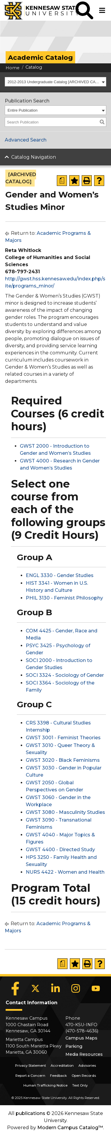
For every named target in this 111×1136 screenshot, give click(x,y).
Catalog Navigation (33, 157)
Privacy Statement (30, 1065)
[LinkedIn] (55, 988)
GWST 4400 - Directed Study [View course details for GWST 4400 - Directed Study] (60, 849)
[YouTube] (95, 988)
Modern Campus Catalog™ (70, 1127)
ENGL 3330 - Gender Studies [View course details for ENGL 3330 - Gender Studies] (60, 575)
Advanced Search (25, 140)
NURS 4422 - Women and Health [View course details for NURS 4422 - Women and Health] (65, 872)
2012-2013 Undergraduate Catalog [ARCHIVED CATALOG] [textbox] (54, 82)
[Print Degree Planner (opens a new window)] (62, 180)
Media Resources (84, 1054)
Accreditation (62, 1065)
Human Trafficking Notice (45, 1085)
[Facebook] (15, 988)
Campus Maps (81, 1038)
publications (30, 1113)
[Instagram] (75, 988)
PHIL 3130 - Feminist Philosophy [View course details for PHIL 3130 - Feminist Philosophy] (64, 598)
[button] (84, 10)
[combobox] (55, 81)
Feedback (58, 1076)
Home (13, 67)
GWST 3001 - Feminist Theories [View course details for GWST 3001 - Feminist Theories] (63, 737)
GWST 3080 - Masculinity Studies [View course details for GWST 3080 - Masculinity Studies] (65, 812)
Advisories (87, 1065)
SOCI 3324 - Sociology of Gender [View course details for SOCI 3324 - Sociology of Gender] (65, 675)
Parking (73, 1046)
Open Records (84, 1076)
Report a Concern (30, 1076)
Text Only (80, 1085)
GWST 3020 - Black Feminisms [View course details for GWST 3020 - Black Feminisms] (63, 760)
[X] (35, 988)
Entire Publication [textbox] (23, 110)
